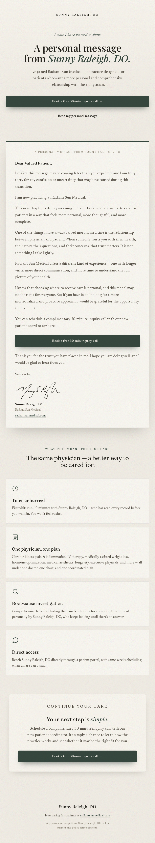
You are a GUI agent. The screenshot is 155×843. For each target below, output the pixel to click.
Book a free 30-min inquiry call (77, 101)
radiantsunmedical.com (30, 415)
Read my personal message (77, 116)
